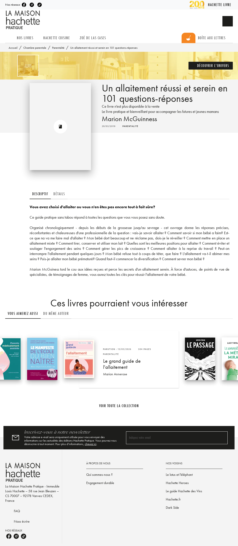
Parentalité (58, 48)
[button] (210, 66)
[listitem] (24, 5)
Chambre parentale (34, 48)
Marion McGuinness (129, 118)
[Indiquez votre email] (171, 437)
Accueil (13, 48)
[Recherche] (227, 21)
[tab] (9, 38)
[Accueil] (23, 20)
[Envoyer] (222, 437)
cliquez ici (90, 444)
